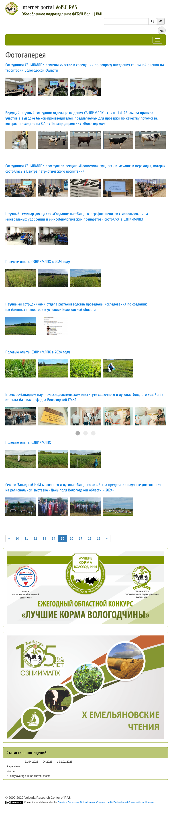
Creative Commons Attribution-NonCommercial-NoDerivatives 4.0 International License (106, 802)
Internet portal (49, 7)
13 (44, 538)
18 (89, 538)
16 (71, 538)
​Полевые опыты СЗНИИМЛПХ (28, 442)
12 (35, 538)
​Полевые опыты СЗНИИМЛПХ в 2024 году (37, 261)
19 (98, 538)
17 (80, 538)
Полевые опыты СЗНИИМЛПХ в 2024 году (37, 352)
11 (26, 538)
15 (62, 538)
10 (17, 538)
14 (53, 538)
